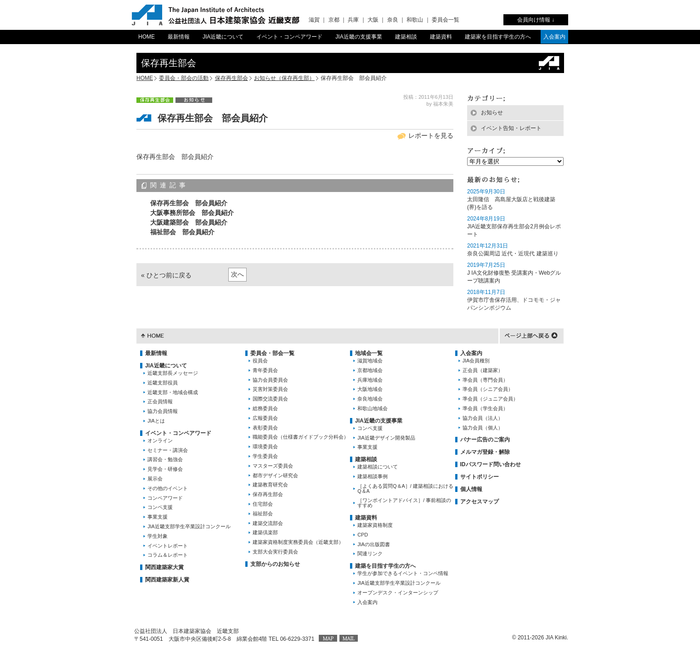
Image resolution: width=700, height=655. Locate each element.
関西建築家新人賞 (167, 579)
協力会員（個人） (483, 427)
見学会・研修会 (165, 469)
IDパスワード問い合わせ (490, 464)
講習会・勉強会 (165, 459)
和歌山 (414, 20)
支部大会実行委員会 (275, 551)
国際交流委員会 (270, 398)
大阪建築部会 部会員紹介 (188, 222)
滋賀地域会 (370, 360)
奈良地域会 (370, 398)
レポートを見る (430, 135)
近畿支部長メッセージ (172, 373)
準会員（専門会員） (485, 380)
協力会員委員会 (270, 380)
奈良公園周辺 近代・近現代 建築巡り (513, 253)
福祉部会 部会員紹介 (182, 232)
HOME (146, 37)
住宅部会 (263, 504)
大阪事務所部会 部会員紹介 (192, 212)
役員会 (260, 360)
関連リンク (370, 553)
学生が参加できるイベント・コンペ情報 (402, 573)
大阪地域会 (370, 389)
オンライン (160, 440)
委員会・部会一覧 (272, 353)
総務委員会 (265, 408)
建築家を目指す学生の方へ (498, 37)
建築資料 (441, 37)
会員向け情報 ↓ (535, 20)
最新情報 (179, 37)
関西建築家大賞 (164, 567)
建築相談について (377, 466)
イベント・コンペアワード (289, 37)
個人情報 (471, 489)
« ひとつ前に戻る (166, 275)
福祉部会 (263, 513)
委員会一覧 (445, 20)
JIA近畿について (223, 37)
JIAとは (156, 420)
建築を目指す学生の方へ (385, 566)
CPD (362, 534)
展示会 (155, 478)
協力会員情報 (162, 411)
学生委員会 (265, 456)
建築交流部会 (268, 523)
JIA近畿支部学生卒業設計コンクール (189, 526)
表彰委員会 (265, 427)
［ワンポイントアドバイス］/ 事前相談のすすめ (404, 502)
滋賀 (314, 20)
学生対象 (157, 536)
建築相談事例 (372, 476)
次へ (237, 274)
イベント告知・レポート (511, 128)
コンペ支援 (160, 507)
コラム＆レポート (167, 555)
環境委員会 (265, 446)
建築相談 (406, 37)
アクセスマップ (479, 501)
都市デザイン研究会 (275, 475)
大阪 (372, 20)
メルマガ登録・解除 (485, 452)
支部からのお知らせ (275, 564)
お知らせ (492, 112)
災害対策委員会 (270, 389)
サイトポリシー (479, 477)
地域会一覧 (369, 353)
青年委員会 (265, 370)
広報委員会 (265, 418)
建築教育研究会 (270, 484)
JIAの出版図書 (373, 544)
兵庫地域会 (370, 380)
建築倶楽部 (265, 532)
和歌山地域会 (372, 408)
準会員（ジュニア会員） (490, 398)
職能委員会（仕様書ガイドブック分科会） (301, 437)
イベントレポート (167, 545)
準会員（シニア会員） (488, 389)
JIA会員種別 (476, 360)
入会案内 (554, 37)
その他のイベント (167, 488)
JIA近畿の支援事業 (358, 37)
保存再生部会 (231, 78)
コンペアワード (165, 498)
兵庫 (353, 20)
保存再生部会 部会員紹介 (188, 203)
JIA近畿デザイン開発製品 (386, 437)
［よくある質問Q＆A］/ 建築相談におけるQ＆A (405, 488)
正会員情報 (160, 401)
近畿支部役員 (162, 382)
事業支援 (157, 516)
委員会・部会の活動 (184, 78)
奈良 (392, 20)
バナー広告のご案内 (485, 439)
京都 (333, 20)
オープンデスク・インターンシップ (397, 592)
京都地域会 (370, 370)
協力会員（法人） (483, 418)
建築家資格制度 (375, 525)
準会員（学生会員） (485, 408)
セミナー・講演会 (167, 450)
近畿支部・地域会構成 (172, 392)
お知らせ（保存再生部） (284, 78)
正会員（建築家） (483, 370)
